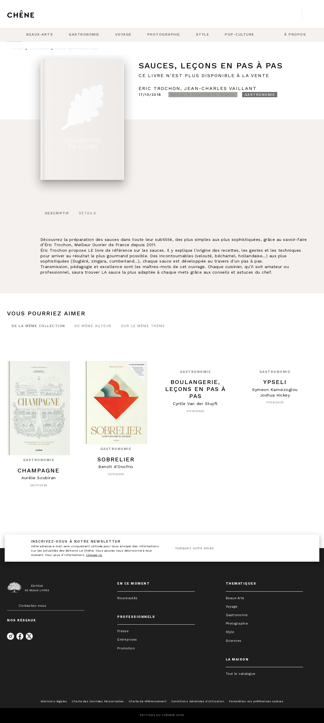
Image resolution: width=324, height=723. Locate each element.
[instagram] (10, 636)
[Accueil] (31, 14)
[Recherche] (309, 14)
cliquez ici (94, 555)
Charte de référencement (148, 701)
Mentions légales (54, 701)
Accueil (17, 48)
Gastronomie (39, 48)
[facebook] (19, 636)
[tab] (14, 35)
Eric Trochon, (161, 88)
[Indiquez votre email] (233, 548)
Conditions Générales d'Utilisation (197, 701)
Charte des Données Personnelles (98, 701)
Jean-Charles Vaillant (220, 88)
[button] (202, 94)
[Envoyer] (303, 548)
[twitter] (29, 636)
